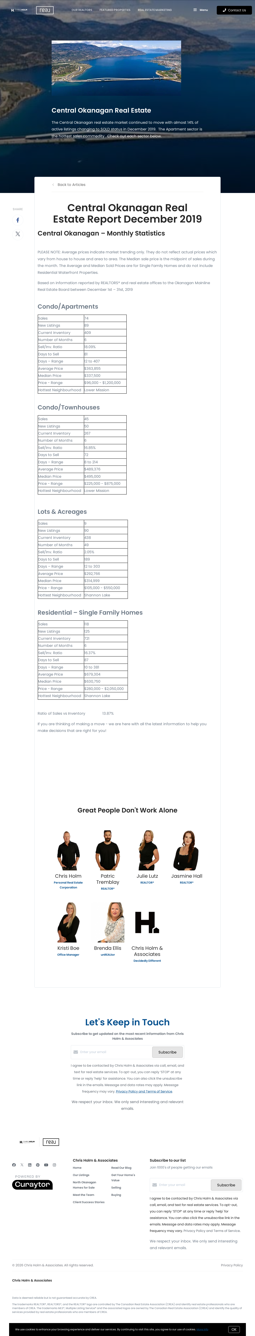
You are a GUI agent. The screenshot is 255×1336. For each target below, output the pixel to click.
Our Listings (81, 1175)
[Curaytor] (32, 1188)
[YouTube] (46, 1165)
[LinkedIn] (29, 1165)
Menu (200, 10)
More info (202, 1329)
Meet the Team (83, 1195)
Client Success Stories (89, 1202)
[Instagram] (54, 1165)
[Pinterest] (37, 1165)
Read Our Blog (121, 1168)
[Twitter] (21, 1165)
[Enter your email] (115, 1052)
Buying (116, 1195)
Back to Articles (71, 184)
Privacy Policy (232, 1265)
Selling (116, 1188)
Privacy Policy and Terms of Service (144, 1091)
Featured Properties (115, 10)
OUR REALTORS (82, 10)
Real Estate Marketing (155, 10)
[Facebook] (14, 1165)
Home (77, 1168)
